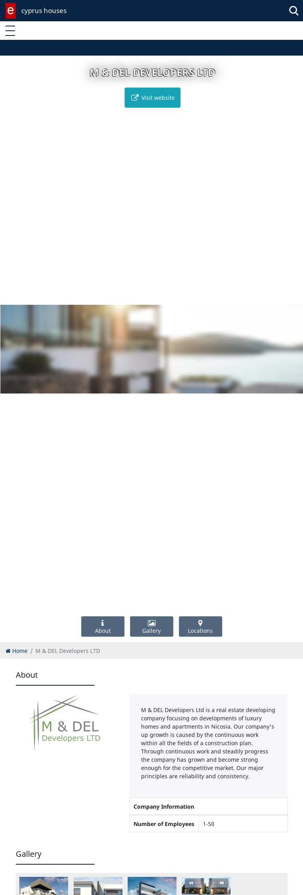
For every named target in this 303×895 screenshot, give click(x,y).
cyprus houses (44, 10)
